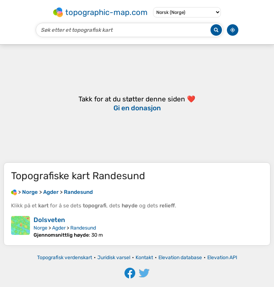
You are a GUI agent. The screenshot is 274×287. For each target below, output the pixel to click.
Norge (40, 228)
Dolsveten (49, 220)
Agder (59, 228)
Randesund (83, 228)
